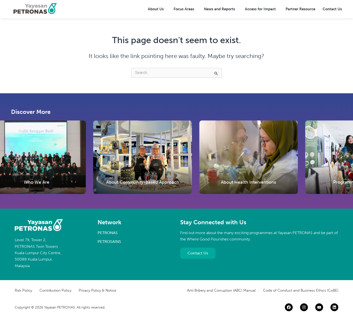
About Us (156, 9)
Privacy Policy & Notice (97, 290)
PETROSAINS (109, 241)
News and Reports (219, 9)
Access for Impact (260, 9)
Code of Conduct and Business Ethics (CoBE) (300, 290)
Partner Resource (300, 9)
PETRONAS (108, 232)
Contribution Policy (55, 290)
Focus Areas (184, 9)
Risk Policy (23, 290)
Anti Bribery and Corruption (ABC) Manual (221, 290)
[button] (157, 9)
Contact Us (332, 9)
